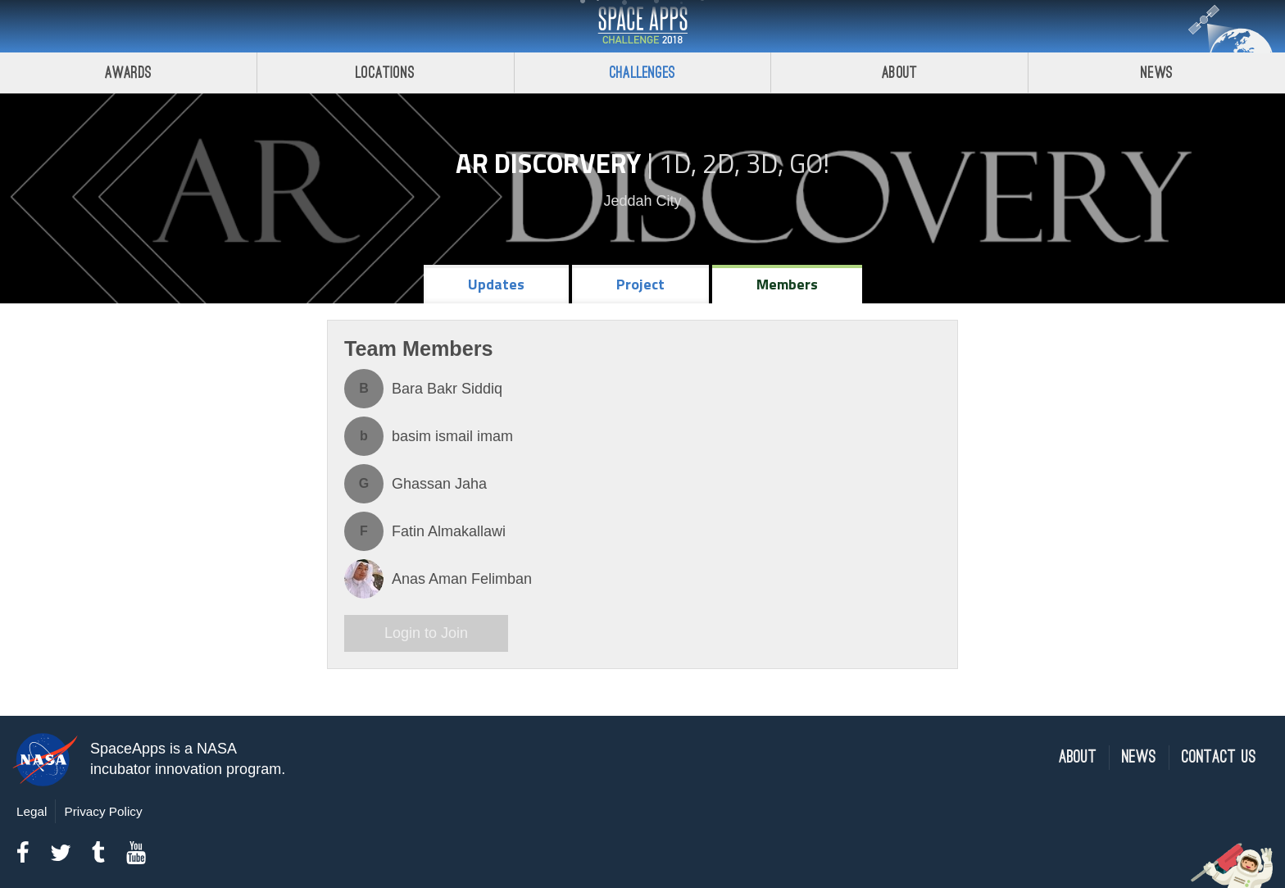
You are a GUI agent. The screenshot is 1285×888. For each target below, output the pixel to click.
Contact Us (1219, 757)
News (1157, 73)
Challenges (642, 73)
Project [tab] (640, 284)
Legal (31, 811)
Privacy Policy (103, 811)
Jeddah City (642, 201)
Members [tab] (787, 284)
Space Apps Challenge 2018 (642, 26)
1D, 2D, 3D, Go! (744, 163)
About (899, 73)
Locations (385, 73)
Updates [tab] (496, 284)
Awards (128, 73)
